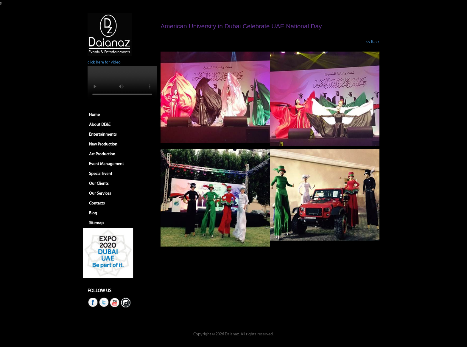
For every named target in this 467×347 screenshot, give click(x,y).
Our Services (100, 193)
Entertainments (103, 134)
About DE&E (99, 125)
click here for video (104, 62)
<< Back (372, 42)
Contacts (97, 203)
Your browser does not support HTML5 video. (122, 83)
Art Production (102, 154)
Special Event (100, 174)
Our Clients (99, 184)
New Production (103, 144)
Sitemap (96, 223)
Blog (93, 213)
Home (94, 115)
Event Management (106, 164)
